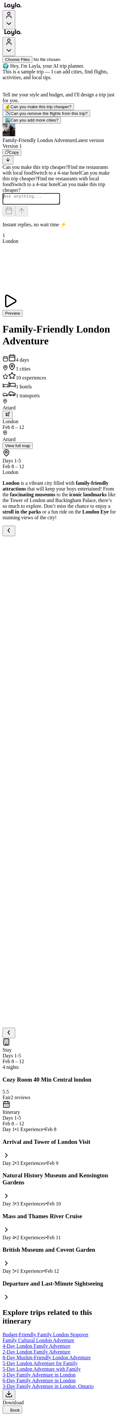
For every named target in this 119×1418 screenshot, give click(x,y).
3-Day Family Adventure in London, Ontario (48, 1388)
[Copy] (12, 152)
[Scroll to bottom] (8, 160)
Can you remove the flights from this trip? (46, 113)
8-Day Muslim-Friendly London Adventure (47, 1359)
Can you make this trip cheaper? (38, 106)
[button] (59, 133)
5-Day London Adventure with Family (42, 1371)
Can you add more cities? (31, 120)
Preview (12, 315)
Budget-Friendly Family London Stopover (46, 1336)
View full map (17, 447)
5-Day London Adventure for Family (40, 1365)
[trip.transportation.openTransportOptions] (8, 417)
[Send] (21, 213)
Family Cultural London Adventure (38, 1342)
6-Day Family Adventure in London (39, 1382)
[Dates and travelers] (9, 213)
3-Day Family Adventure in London (39, 1376)
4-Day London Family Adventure (36, 1348)
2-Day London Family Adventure (36, 1353)
